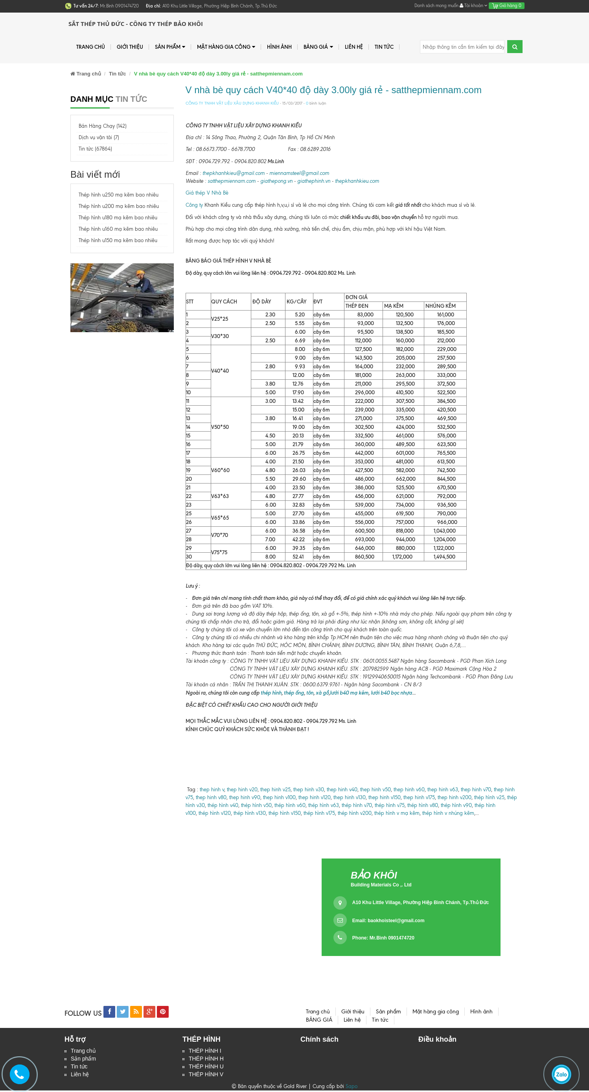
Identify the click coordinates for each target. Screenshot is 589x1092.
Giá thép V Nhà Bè (207, 193)
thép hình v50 (256, 805)
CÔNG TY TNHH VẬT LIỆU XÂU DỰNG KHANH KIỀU (232, 103)
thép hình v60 (290, 805)
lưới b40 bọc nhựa (391, 692)
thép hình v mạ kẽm (397, 813)
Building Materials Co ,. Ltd (381, 885)
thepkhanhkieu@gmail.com (233, 173)
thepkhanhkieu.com (357, 181)
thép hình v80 (422, 805)
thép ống (293, 692)
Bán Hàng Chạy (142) (103, 126)
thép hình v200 (355, 813)
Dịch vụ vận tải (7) (99, 137)
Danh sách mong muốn (436, 5)
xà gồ (322, 692)
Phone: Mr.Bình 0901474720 (383, 938)
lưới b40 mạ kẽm (349, 692)
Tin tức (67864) (95, 149)
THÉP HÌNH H (206, 1059)
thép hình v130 (250, 813)
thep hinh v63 (442, 789)
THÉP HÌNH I (205, 1051)
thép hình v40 (223, 805)
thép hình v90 (456, 805)
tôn (309, 692)
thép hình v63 (323, 805)
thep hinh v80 (211, 797)
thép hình (271, 692)
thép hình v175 (319, 813)
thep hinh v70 (476, 789)
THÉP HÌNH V (206, 1076)
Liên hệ (80, 1076)
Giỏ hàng (506, 5)
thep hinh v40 (342, 789)
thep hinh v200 (454, 797)
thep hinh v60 (409, 789)
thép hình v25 (489, 797)
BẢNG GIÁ (318, 47)
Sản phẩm (83, 1059)
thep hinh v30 (308, 789)
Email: (388, 920)
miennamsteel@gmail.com (299, 173)
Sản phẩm (170, 47)
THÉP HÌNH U (206, 1067)
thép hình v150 (285, 813)
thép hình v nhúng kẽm (448, 813)
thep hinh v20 (242, 789)
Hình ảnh (279, 47)
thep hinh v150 (384, 797)
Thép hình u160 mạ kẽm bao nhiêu (118, 229)
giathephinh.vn (313, 181)
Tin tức (384, 47)
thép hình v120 (214, 813)
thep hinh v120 (314, 797)
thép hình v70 (356, 805)
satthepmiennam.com (232, 181)
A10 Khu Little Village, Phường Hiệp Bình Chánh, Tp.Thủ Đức (420, 902)
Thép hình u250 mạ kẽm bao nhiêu (118, 195)
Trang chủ (90, 47)
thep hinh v (212, 789)
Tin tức (79, 1067)
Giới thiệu (130, 47)
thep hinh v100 (279, 797)
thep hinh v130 (349, 797)
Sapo (351, 1088)
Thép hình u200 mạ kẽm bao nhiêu (119, 206)
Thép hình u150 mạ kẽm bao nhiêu (118, 240)
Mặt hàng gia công (226, 47)
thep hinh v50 (375, 789)
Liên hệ (354, 47)
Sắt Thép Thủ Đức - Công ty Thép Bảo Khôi (135, 24)
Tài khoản (474, 5)
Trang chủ (83, 1051)
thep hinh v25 (275, 789)
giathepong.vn (276, 181)
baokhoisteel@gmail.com (396, 920)
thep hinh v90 (244, 797)
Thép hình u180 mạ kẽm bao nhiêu (118, 218)
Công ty (194, 205)
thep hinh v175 (419, 797)
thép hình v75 (390, 805)
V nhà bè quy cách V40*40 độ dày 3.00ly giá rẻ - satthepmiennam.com (334, 90)
